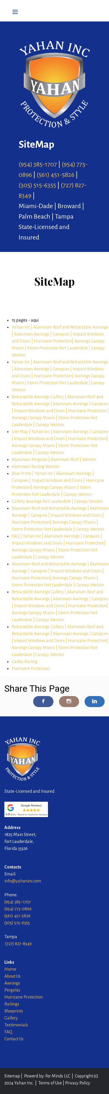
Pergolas (12, 990)
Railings (11, 1004)
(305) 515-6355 (37, 185)
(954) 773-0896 (18, 908)
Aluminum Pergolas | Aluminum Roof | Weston (54, 459)
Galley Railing (24, 661)
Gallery (11, 1018)
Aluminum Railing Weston (35, 466)
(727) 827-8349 (18, 943)
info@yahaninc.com (22, 881)
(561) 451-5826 (55, 174)
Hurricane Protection (31, 668)
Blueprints (13, 1011)
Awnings (12, 983)
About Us (12, 976)
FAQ (8, 1032)
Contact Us (14, 1039)
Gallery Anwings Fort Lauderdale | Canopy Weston (57, 501)
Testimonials (16, 1025)
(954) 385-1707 (38, 164)
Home (10, 969)
